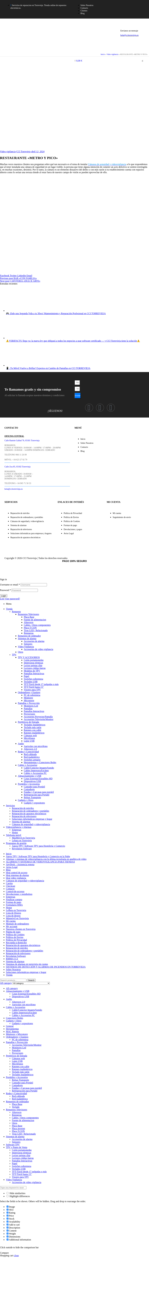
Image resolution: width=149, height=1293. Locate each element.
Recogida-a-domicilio (16, 942)
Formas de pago (13, 902)
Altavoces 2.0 (30, 749)
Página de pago (13, 932)
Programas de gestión (16, 843)
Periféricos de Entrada (28, 722)
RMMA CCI (12, 958)
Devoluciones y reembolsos (19, 894)
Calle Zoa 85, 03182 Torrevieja (17, 467)
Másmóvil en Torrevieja (17, 918)
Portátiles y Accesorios (29, 784)
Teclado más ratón (32, 727)
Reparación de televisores (24, 816)
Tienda (9, 609)
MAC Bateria (12, 1031)
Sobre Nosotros (13, 969)
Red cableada (30, 754)
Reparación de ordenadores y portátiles (30, 811)
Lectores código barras (35, 668)
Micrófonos (29, 738)
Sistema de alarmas (21, 821)
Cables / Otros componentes (37, 625)
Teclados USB (31, 681)
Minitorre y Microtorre (17, 1034)
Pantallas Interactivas (34, 673)
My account (11, 926)
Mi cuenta (10, 921)
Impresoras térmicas (33, 662)
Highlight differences (18, 1196)
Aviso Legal (11, 867)
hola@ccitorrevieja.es (129, 35)
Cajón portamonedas (34, 660)
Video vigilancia (112, 54)
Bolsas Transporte (32, 797)
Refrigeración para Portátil (36, 794)
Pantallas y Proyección (29, 703)
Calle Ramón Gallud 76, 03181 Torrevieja (21, 440)
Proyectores (29, 714)
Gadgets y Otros (25, 800)
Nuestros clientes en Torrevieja (20, 929)
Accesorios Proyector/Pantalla (38, 716)
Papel (26, 676)
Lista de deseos (13, 915)
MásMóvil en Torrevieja (23, 838)
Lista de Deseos (13, 913)
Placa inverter (18, 1128)
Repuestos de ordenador (29, 636)
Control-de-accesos (15, 891)
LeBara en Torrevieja (16, 910)
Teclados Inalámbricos (34, 724)
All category (12, 988)
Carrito (9, 883)
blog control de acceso (16, 872)
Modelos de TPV (32, 671)
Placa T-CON (30, 627)
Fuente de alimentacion (35, 619)
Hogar (15, 832)
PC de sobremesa (32, 695)
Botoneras (29, 633)
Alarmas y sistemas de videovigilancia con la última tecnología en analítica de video (46, 859)
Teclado (15, 1107)
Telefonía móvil (13, 835)
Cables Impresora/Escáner (36, 770)
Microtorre (29, 700)
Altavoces (28, 622)
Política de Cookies (15, 934)
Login (3, 596)
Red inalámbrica (31, 757)
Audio (21, 743)
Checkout (10, 886)
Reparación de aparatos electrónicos (29, 813)
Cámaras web (30, 735)
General (10, 1026)
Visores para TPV (32, 689)
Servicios (10, 805)
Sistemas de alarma (27, 638)
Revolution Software (22, 848)
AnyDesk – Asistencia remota (20, 864)
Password (5, 590)
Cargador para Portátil (34, 786)
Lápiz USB (29, 741)
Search (31, 980)
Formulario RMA (14, 905)
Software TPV (13, 1144)
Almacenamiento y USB (29, 776)
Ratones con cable (32, 730)
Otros (20, 652)
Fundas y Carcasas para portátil (39, 792)
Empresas (16, 829)
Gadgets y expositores (34, 803)
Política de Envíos (14, 937)
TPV (14, 654)
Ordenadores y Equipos (29, 692)
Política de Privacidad (16, 940)
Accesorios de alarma (34, 641)
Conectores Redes (14, 1018)
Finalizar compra (14, 899)
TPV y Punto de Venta (16, 1147)
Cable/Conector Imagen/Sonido (39, 768)
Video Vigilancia (26, 646)
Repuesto (16, 611)
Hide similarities (16, 1193)
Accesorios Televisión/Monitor (38, 719)
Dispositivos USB (32, 781)
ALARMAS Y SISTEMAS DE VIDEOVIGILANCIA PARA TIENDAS (40, 862)
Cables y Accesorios (27, 765)
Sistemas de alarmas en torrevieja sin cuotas (27, 964)
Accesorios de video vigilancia (38, 649)
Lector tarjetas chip (33, 665)
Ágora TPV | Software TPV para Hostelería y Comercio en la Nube (38, 856)
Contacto (10, 888)
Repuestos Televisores (28, 614)
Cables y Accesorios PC (35, 773)
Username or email (10, 584)
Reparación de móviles (23, 808)
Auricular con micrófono (36, 746)
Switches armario (32, 759)
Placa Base (29, 617)
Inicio (103, 54)
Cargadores (29, 789)
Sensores (28, 644)
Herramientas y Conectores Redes (40, 762)
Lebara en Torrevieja (22, 840)
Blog (8, 870)
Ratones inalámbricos (34, 733)
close (16, 1255)
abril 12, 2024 (37, 151)
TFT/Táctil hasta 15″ (34, 687)
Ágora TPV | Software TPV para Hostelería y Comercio (38, 846)
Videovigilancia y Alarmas (18, 827)
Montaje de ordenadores (17, 923)
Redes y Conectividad (28, 751)
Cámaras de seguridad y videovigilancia (31, 824)
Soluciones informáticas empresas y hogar (32, 819)
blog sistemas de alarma (17, 875)
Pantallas (28, 708)
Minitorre (28, 697)
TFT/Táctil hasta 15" (22, 1174)
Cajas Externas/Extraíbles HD (38, 778)
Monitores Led (31, 706)
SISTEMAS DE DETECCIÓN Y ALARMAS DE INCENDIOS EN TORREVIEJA (46, 967)
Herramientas (12, 1029)
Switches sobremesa (33, 679)
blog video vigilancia (16, 878)
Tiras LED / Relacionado (36, 630)
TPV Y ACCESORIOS (29, 657)
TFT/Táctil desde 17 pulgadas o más (41, 684)
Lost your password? (10, 598)
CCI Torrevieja (23, 151)
